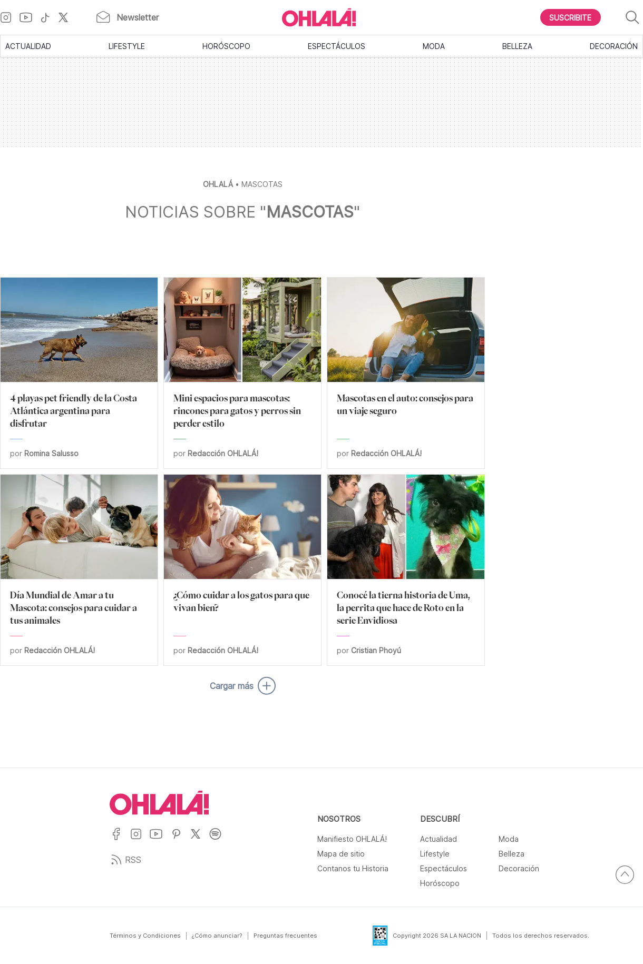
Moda (434, 46)
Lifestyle (127, 46)
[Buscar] (632, 17)
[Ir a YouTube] (30, 17)
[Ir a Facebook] (120, 840)
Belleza (517, 46)
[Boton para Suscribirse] (570, 17)
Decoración (614, 46)
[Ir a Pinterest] (180, 840)
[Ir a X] (67, 17)
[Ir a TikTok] (49, 17)
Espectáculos (336, 46)
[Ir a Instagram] (10, 17)
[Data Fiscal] (373, 936)
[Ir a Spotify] (219, 840)
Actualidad (28, 46)
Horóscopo (226, 46)
